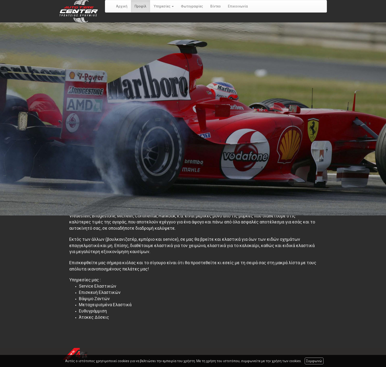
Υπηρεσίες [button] (164, 6)
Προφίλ (140, 6)
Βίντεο (215, 6)
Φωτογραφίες (192, 6)
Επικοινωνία (238, 6)
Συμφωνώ (314, 361)
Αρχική (121, 6)
